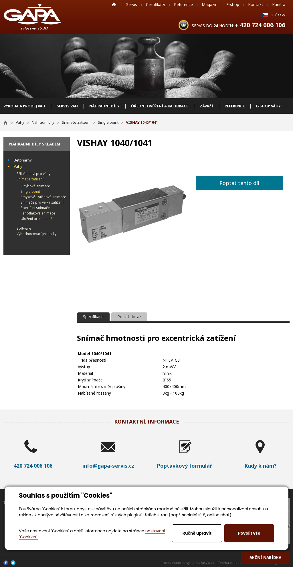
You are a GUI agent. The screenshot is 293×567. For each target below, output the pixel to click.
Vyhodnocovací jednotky (36, 233)
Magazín (209, 4)
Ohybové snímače (35, 186)
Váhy (18, 166)
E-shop (232, 4)
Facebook (5, 562)
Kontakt (255, 4)
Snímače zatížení (30, 179)
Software (24, 228)
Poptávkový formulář (184, 465)
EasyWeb (207, 562)
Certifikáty (155, 4)
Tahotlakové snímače (38, 213)
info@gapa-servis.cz (108, 465)
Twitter (13, 562)
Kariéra (278, 4)
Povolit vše (249, 533)
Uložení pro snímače (37, 218)
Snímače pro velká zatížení (42, 202)
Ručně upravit (197, 533)
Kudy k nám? (260, 465)
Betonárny (23, 160)
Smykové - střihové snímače (43, 196)
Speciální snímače (35, 207)
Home (114, 4)
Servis (131, 4)
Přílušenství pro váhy (33, 173)
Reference (183, 4)
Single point (30, 191)
